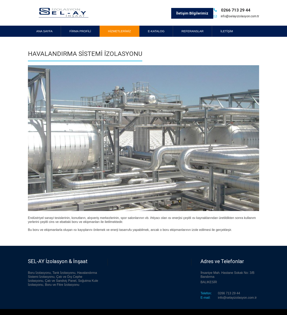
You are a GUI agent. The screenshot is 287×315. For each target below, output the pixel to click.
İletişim (226, 31)
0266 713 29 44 (235, 10)
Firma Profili (80, 31)
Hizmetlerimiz (119, 31)
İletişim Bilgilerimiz (192, 13)
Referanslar (192, 31)
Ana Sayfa (44, 31)
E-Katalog (156, 31)
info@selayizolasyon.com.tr (239, 16)
